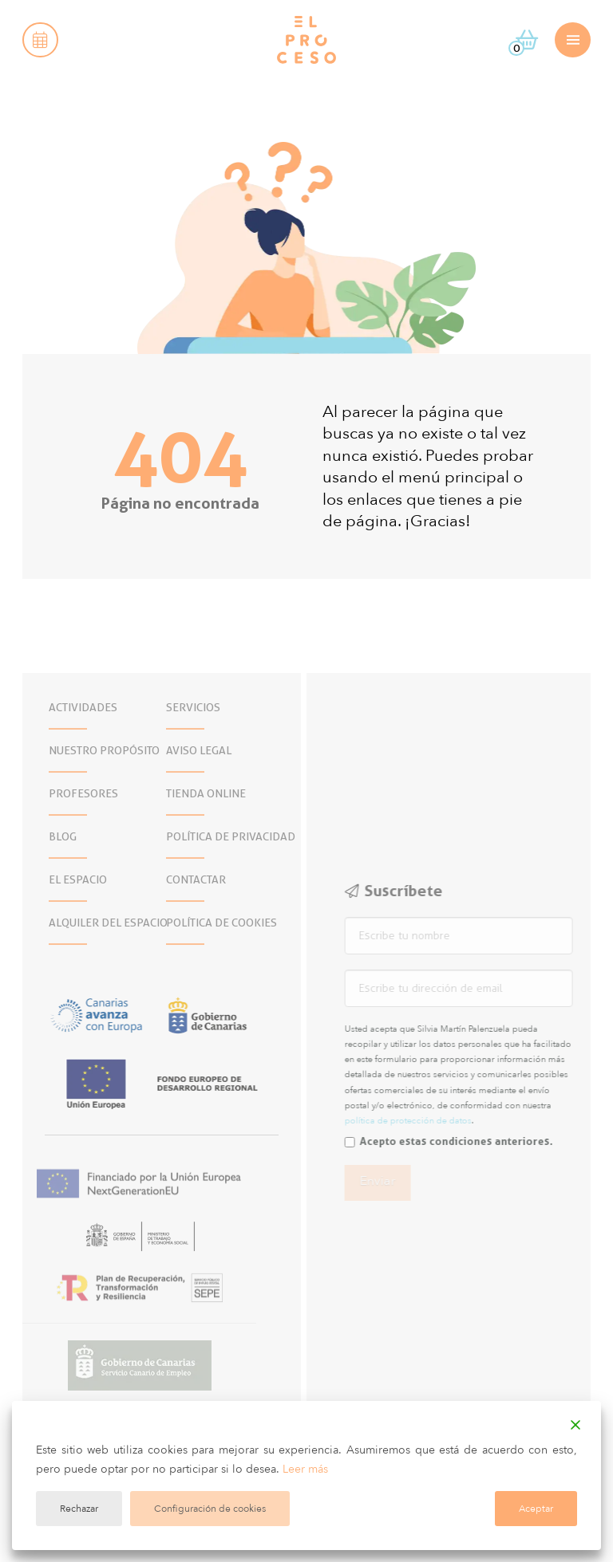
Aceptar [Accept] (536, 1508)
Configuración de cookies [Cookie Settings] (210, 1508)
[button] (40, 40)
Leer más (305, 1469)
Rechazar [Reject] (79, 1508)
